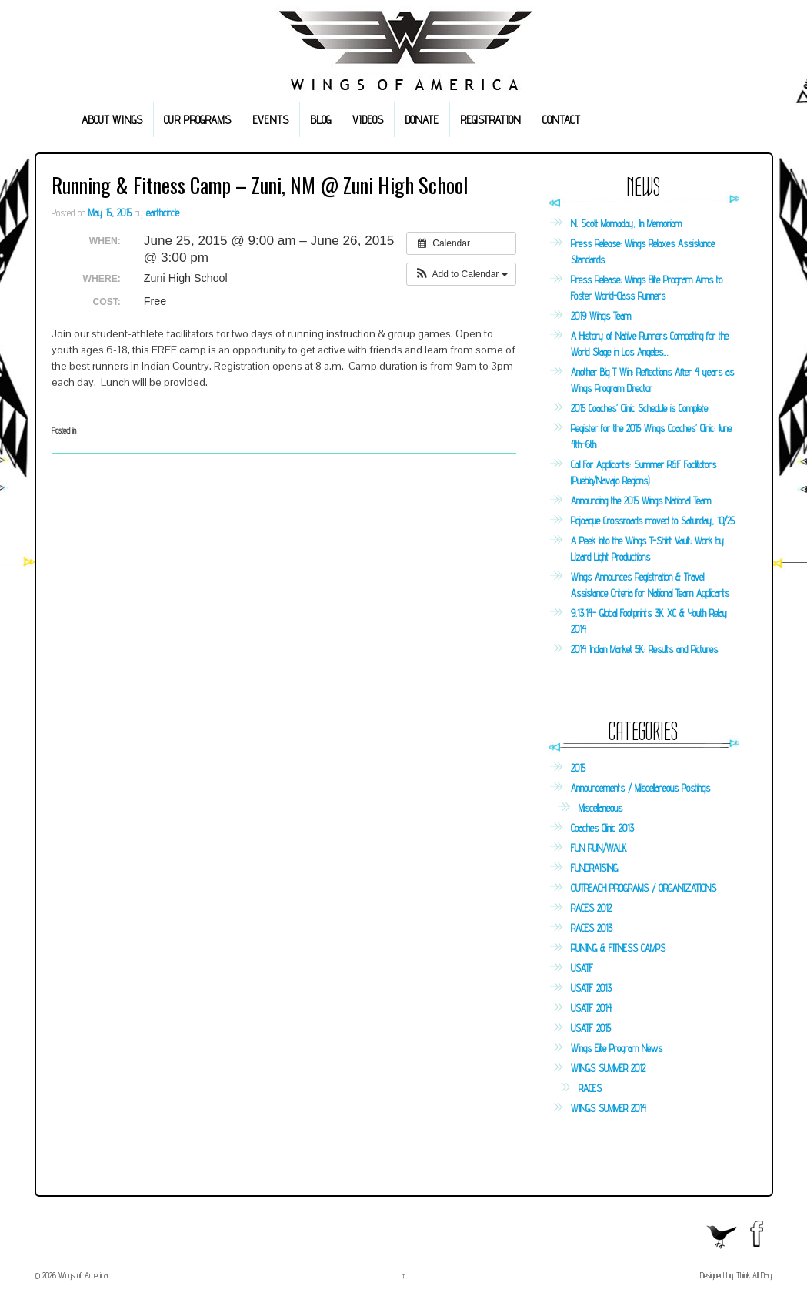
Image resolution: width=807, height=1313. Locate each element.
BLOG (320, 119)
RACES (590, 1088)
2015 (578, 768)
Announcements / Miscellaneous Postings (640, 788)
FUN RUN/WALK (599, 848)
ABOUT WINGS (112, 119)
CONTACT (561, 119)
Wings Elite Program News (616, 1048)
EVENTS (270, 119)
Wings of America (82, 1275)
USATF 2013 (591, 988)
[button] (461, 274)
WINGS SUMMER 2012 (608, 1068)
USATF (582, 968)
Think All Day (754, 1275)
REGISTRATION (490, 119)
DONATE (422, 119)
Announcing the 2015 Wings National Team (641, 500)
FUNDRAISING (594, 868)
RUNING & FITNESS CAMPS (618, 948)
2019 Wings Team (601, 316)
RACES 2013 (591, 928)
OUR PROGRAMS (197, 119)
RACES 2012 (591, 908)
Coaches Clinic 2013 (602, 828)
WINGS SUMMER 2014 (608, 1108)
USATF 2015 (591, 1028)
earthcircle (162, 212)
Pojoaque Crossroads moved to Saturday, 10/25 (653, 520)
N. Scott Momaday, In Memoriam (626, 223)
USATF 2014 (591, 1008)
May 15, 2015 (110, 212)
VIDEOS (367, 119)
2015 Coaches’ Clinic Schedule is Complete (639, 408)
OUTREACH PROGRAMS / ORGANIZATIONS (643, 888)
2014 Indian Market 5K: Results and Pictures (644, 649)
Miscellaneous (600, 808)
